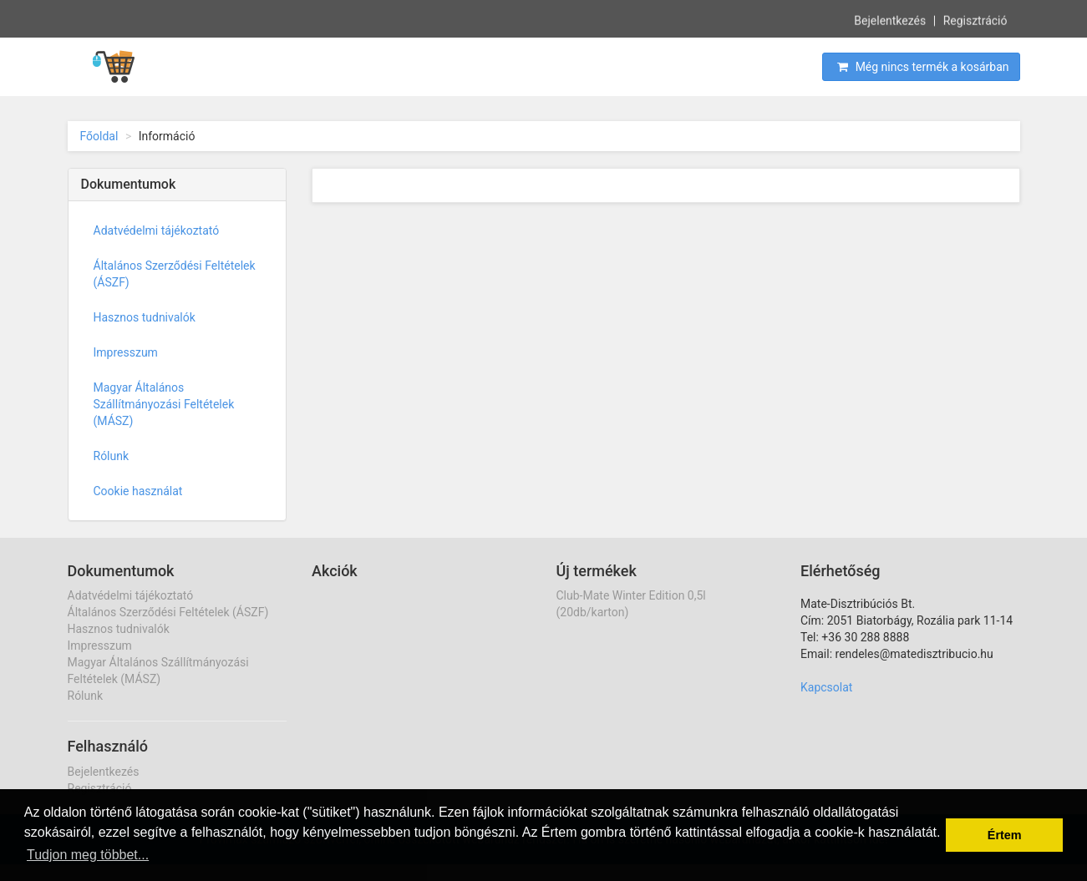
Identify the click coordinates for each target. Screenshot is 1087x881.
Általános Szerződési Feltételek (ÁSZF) (175, 274)
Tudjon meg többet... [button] (88, 855)
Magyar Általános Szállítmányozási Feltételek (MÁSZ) (164, 404)
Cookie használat (138, 491)
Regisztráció (975, 20)
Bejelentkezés (890, 20)
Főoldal (99, 136)
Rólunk (112, 456)
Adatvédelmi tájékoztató (157, 230)
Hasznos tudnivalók (145, 317)
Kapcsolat (826, 687)
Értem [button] (1005, 835)
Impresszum (126, 352)
